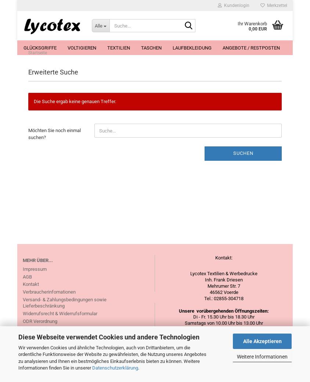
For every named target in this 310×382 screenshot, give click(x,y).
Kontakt (31, 297)
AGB (27, 289)
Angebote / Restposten (251, 48)
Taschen (151, 48)
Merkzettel (273, 5)
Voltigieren (82, 48)
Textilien (118, 48)
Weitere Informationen (262, 357)
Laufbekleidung (192, 48)
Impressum (35, 281)
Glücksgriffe (40, 48)
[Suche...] (100, 25)
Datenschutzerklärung (115, 368)
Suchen (243, 166)
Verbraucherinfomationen (49, 305)
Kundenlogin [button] (233, 5)
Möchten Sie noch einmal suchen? (54, 147)
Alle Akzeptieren (262, 341)
